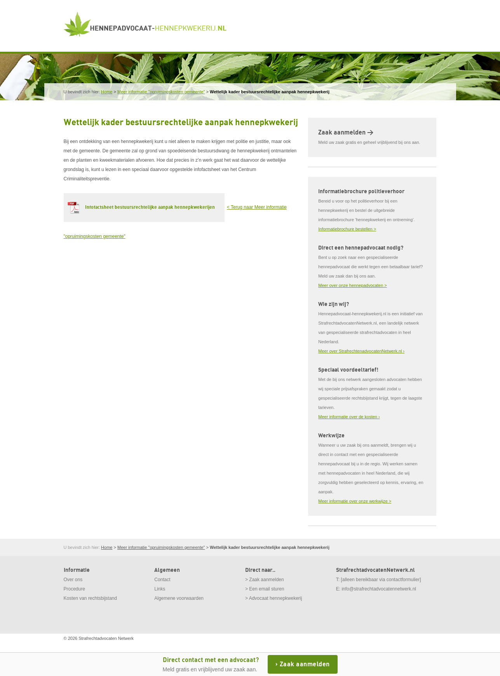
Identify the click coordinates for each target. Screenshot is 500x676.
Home (106, 91)
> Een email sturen (264, 589)
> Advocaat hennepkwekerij (273, 598)
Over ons (73, 579)
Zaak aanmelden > (345, 132)
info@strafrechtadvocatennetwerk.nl (378, 589)
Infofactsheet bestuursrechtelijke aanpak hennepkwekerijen (150, 207)
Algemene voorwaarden (179, 598)
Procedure (74, 589)
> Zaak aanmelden (264, 579)
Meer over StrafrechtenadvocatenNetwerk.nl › (361, 351)
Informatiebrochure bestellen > (347, 229)
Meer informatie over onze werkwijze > (354, 501)
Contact (162, 579)
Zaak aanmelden (305, 664)
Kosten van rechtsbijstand (90, 598)
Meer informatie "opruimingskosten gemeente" (161, 91)
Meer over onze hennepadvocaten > (352, 285)
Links (159, 589)
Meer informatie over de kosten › (349, 416)
